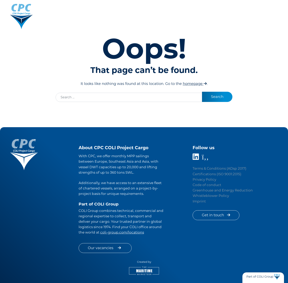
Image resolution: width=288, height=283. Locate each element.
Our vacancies (105, 248)
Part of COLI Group (259, 276)
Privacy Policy (204, 179)
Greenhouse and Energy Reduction (223, 190)
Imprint (199, 201)
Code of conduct (207, 185)
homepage (195, 84)
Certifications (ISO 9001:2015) (217, 174)
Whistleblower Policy (211, 196)
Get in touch (216, 215)
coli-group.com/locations (122, 232)
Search (217, 97)
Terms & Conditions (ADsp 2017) (219, 168)
